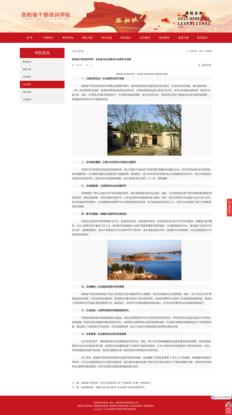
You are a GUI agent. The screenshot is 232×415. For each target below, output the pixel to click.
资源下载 (183, 37)
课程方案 (87, 37)
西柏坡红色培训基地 (119, 406)
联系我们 (202, 37)
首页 (201, 51)
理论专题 (106, 37)
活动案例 (145, 37)
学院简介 (48, 37)
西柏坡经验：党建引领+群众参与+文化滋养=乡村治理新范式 (113, 387)
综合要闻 (164, 37)
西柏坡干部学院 (85, 406)
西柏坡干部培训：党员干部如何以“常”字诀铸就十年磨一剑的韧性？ (116, 383)
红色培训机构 (136, 406)
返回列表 (206, 65)
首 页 (29, 37)
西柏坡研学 (149, 406)
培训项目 (125, 37)
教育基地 (68, 37)
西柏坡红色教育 (101, 406)
